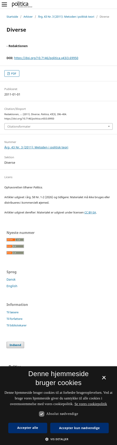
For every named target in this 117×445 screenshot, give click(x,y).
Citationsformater (18, 126)
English (12, 286)
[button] (58, 439)
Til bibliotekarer (17, 325)
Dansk (11, 279)
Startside (12, 17)
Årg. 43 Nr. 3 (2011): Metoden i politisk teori (66, 17)
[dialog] (58, 405)
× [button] (103, 379)
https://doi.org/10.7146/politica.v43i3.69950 (46, 58)
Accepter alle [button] (27, 428)
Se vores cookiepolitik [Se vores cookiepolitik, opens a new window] (90, 404)
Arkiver (28, 17)
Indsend (15, 345)
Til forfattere (14, 319)
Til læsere (12, 312)
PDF (13, 73)
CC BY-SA (90, 212)
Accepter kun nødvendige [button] (79, 428)
